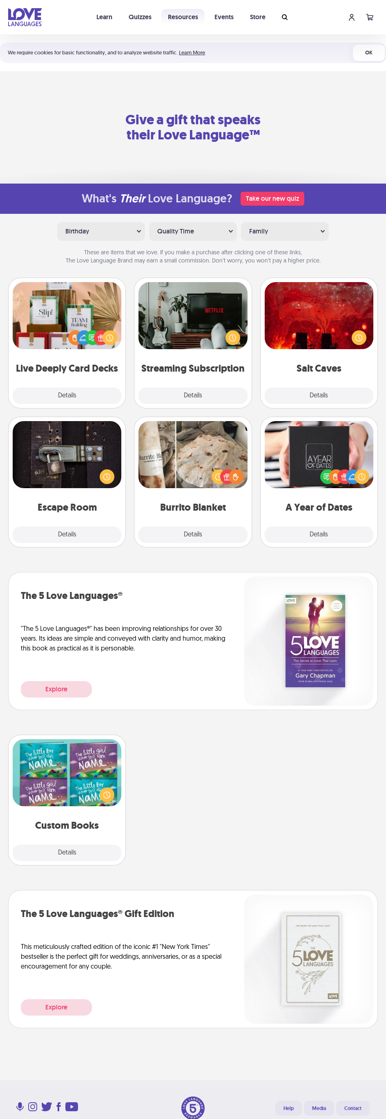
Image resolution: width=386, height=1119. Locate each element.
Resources (183, 17)
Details (67, 395)
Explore (56, 689)
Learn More (192, 52)
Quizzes (140, 17)
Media (319, 1108)
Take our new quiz (272, 198)
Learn (104, 17)
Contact (352, 1108)
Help (288, 1108)
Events (224, 17)
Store (258, 17)
